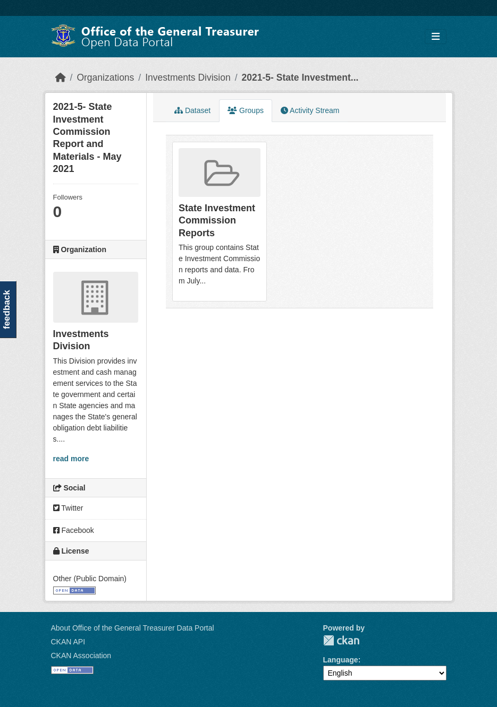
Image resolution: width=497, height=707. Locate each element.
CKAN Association (81, 655)
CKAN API (68, 641)
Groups (246, 110)
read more (71, 458)
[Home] (60, 77)
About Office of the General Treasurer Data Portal (132, 628)
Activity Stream (310, 110)
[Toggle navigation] (436, 37)
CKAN (341, 640)
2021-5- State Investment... (300, 77)
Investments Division (187, 77)
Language (340, 660)
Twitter (68, 508)
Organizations (105, 77)
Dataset (192, 110)
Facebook (73, 530)
